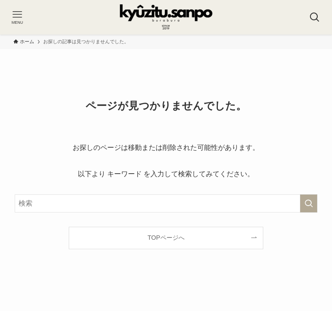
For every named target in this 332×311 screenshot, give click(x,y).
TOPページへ (165, 237)
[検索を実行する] (308, 203)
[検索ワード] (166, 203)
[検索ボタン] (314, 17)
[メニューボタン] (17, 17)
